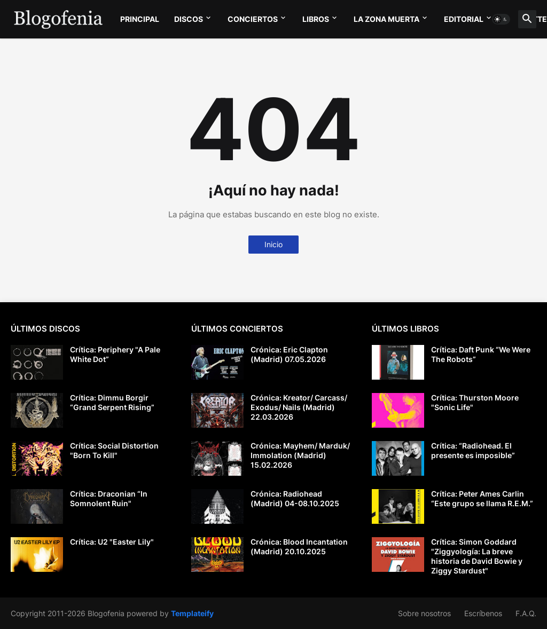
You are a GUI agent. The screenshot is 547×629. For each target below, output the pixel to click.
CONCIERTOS (253, 18)
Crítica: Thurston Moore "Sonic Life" (475, 402)
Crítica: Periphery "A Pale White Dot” (115, 354)
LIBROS (315, 18)
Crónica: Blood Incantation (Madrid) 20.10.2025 (299, 546)
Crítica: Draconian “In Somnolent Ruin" (108, 498)
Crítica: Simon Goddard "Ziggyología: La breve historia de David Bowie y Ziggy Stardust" (476, 556)
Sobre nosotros (424, 613)
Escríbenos (483, 613)
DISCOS (188, 18)
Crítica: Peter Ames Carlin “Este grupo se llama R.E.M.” (482, 498)
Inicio (273, 244)
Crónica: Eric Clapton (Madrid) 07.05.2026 (289, 354)
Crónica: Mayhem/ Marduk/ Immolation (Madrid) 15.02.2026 (300, 455)
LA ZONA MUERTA (386, 18)
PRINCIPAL (139, 18)
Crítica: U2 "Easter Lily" (112, 541)
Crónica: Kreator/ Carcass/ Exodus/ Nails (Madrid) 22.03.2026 (299, 407)
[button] (501, 19)
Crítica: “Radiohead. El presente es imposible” (473, 450)
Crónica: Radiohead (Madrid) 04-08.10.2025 (295, 498)
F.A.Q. (525, 613)
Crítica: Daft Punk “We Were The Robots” (480, 354)
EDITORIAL (463, 18)
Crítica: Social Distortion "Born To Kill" (114, 450)
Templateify (192, 613)
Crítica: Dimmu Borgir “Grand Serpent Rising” (112, 402)
